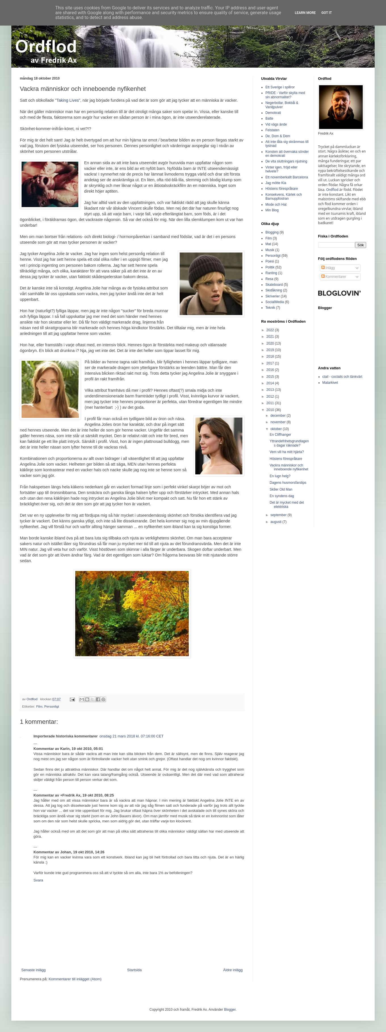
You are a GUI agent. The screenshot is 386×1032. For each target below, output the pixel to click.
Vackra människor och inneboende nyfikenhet (289, 467)
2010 (271, 410)
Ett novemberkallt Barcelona (286, 177)
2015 (271, 377)
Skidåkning (273, 290)
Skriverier (272, 296)
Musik (269, 250)
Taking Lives (67, 100)
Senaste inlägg (33, 970)
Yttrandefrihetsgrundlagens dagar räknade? (289, 443)
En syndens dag (282, 496)
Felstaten (272, 130)
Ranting (271, 273)
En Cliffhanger (280, 435)
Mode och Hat (276, 205)
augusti (276, 522)
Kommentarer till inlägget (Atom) (75, 979)
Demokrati (273, 113)
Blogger (230, 1010)
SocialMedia (274, 302)
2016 (271, 370)
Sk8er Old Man (281, 489)
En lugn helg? (280, 476)
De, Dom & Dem (277, 136)
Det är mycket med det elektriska (287, 504)
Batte (269, 118)
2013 (271, 390)
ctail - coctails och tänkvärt (342, 377)
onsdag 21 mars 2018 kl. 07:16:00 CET (131, 736)
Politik (269, 267)
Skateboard (274, 285)
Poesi (269, 261)
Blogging (272, 232)
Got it (326, 13)
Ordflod (332, 189)
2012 (271, 397)
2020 (271, 343)
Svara (38, 880)
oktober (276, 429)
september (279, 515)
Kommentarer (333, 277)
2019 (271, 350)
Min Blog (272, 210)
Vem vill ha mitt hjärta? (287, 452)
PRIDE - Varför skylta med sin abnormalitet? (285, 95)
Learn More (305, 13)
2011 (271, 403)
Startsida (134, 970)
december (278, 416)
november (278, 422)
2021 (271, 337)
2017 (271, 363)
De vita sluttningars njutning (286, 161)
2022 (271, 330)
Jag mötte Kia (275, 183)
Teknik (270, 308)
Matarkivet (330, 383)
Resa (269, 279)
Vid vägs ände (276, 124)
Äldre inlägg (233, 970)
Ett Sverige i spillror (280, 87)
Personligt (51, 706)
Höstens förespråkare (281, 189)
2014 (271, 383)
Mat (268, 244)
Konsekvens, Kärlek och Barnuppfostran (283, 197)
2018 (271, 356)
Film (39, 706)
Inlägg (328, 268)
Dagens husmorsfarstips (288, 483)
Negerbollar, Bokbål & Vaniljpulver (281, 105)
